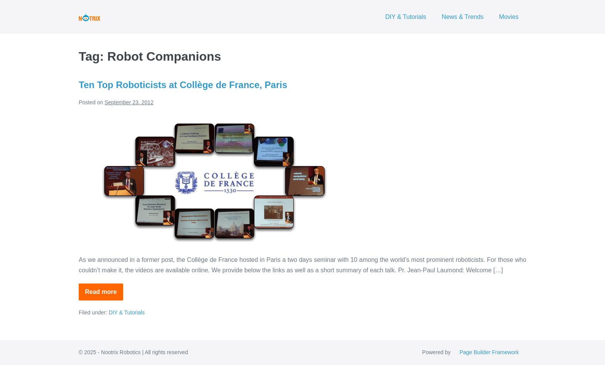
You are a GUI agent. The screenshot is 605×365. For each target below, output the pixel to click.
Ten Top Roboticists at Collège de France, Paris (183, 85)
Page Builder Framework (489, 352)
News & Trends (462, 17)
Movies (509, 17)
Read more (104, 294)
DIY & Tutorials (405, 17)
